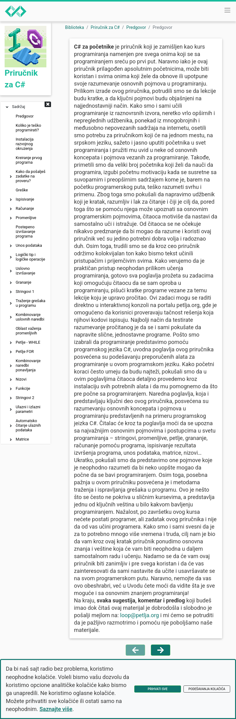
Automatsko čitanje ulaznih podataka (28, 425)
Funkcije (23, 388)
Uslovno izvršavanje (25, 270)
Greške (22, 190)
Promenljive (26, 217)
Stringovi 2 (25, 397)
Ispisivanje (25, 199)
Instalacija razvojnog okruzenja (24, 144)
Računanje (25, 208)
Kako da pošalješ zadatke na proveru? (30, 176)
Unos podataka (29, 245)
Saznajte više (56, 709)
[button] (48, 105)
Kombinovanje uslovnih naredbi (30, 317)
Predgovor (24, 116)
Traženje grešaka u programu (30, 303)
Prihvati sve (157, 689)
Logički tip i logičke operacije (30, 257)
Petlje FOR (25, 351)
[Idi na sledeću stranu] (160, 650)
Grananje (23, 282)
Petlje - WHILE (28, 342)
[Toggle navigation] (227, 10)
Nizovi (21, 379)
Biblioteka (74, 27)
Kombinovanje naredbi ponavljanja (28, 365)
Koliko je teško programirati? (28, 127)
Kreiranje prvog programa (29, 160)
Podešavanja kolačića (206, 689)
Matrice (22, 439)
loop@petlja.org (139, 615)
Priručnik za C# (105, 27)
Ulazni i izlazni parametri (28, 409)
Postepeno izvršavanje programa (25, 231)
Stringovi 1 (25, 291)
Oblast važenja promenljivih (28, 330)
